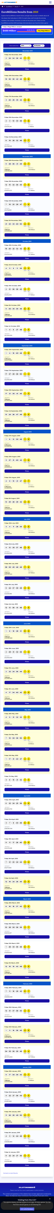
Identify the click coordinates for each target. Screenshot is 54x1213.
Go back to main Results (10, 1173)
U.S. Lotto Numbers (27, 1209)
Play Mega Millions (44, 31)
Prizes (27, 69)
